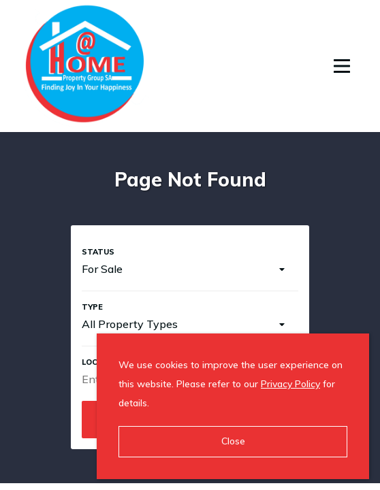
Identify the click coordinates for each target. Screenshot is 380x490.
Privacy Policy (290, 384)
